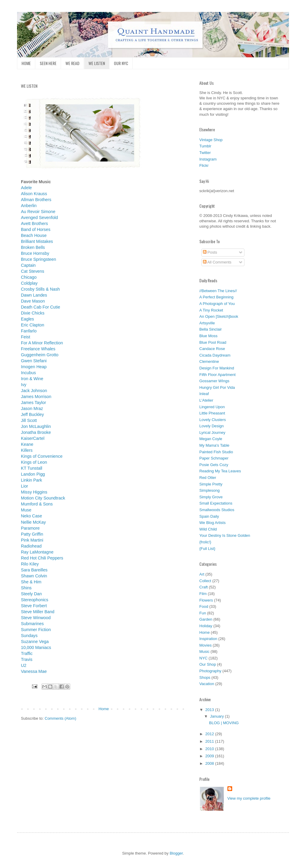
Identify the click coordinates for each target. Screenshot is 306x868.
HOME (26, 63)
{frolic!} (205, 542)
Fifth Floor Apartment (217, 374)
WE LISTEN (96, 63)
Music (204, 651)
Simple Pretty (210, 484)
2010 (210, 749)
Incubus (28, 372)
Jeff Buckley (32, 414)
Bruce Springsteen (38, 259)
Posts (210, 252)
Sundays (29, 635)
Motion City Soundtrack (43, 498)
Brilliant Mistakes (37, 241)
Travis (26, 659)
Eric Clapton (32, 325)
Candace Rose (212, 348)
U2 (23, 665)
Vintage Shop (211, 140)
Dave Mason (33, 301)
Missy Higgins (34, 492)
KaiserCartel (33, 438)
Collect (205, 581)
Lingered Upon (212, 407)
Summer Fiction (36, 629)
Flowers (206, 600)
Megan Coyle (210, 439)
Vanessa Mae (34, 671)
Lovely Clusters (212, 419)
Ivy (23, 384)
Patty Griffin (32, 534)
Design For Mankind (216, 368)
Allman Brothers (36, 199)
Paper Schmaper (214, 458)
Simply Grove (211, 497)
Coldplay (29, 283)
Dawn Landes (34, 295)
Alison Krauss (34, 193)
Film (203, 593)
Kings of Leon (34, 462)
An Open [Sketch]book (218, 316)
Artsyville (207, 323)
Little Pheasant (212, 413)
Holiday (205, 626)
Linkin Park (31, 480)
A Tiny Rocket (211, 310)
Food (203, 606)
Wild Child (208, 529)
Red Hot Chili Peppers (42, 558)
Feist (25, 336)
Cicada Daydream (214, 355)
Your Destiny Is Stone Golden (224, 535)
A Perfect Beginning (216, 297)
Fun (202, 613)
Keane (27, 444)
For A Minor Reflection (42, 342)
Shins (26, 587)
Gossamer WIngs (214, 381)
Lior (24, 486)
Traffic (27, 653)
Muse (26, 510)
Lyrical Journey (212, 432)
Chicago (28, 277)
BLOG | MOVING (223, 723)
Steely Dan (31, 593)
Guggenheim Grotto (40, 354)
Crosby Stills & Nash (40, 289)
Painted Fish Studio (216, 452)
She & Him (31, 581)
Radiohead (31, 546)
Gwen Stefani (34, 360)
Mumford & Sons (37, 504)
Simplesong (209, 490)
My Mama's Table (214, 445)
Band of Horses (36, 229)
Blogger (176, 853)
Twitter (205, 152)
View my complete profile (248, 798)
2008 (210, 763)
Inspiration (208, 638)
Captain (28, 265)
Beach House (34, 235)
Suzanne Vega (35, 641)
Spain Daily (209, 516)
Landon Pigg (33, 474)
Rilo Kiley (30, 564)
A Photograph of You (217, 303)
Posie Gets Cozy (213, 464)
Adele (26, 187)
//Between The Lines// (218, 291)
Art (201, 574)
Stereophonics (34, 599)
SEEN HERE (48, 63)
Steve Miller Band (37, 611)
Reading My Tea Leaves (220, 471)
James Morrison (36, 396)
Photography (210, 671)
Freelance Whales (38, 348)
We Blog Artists (212, 522)
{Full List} (207, 548)
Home (104, 709)
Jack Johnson (34, 390)
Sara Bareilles (34, 570)
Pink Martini (32, 540)
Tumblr (205, 146)
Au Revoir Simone (38, 211)
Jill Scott (29, 420)
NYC (203, 658)
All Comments (217, 262)
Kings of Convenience (41, 456)
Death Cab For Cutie (40, 307)
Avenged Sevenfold (39, 217)
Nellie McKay (33, 522)
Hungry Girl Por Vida (217, 387)
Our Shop (207, 664)
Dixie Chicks (33, 313)
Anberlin (28, 205)
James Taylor (33, 402)
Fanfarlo (28, 331)
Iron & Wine (32, 378)
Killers (27, 450)
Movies (205, 645)
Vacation (206, 684)
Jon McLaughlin (36, 426)
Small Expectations (215, 503)
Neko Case (31, 516)
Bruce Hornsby (35, 253)
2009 (210, 756)
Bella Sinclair (210, 329)
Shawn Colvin (34, 575)
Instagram (208, 159)
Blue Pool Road (212, 342)
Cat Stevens (32, 271)
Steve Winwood (36, 617)
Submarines (32, 623)
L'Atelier (206, 400)
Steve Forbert (34, 605)
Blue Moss (208, 336)
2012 (210, 734)
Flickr (204, 165)
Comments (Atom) (60, 718)
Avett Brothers (34, 223)
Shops (204, 677)
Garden (205, 619)
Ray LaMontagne (37, 552)
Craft (203, 587)
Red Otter (207, 477)
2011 (210, 741)
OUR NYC (121, 63)
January (217, 716)
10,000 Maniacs (36, 647)
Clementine (209, 361)
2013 (210, 709)
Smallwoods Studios (216, 510)
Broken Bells (33, 247)
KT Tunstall (31, 468)
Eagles (27, 319)
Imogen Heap (34, 366)
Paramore (30, 528)
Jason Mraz (32, 408)
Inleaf (204, 393)
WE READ (72, 63)
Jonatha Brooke (36, 432)
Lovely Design (211, 426)
